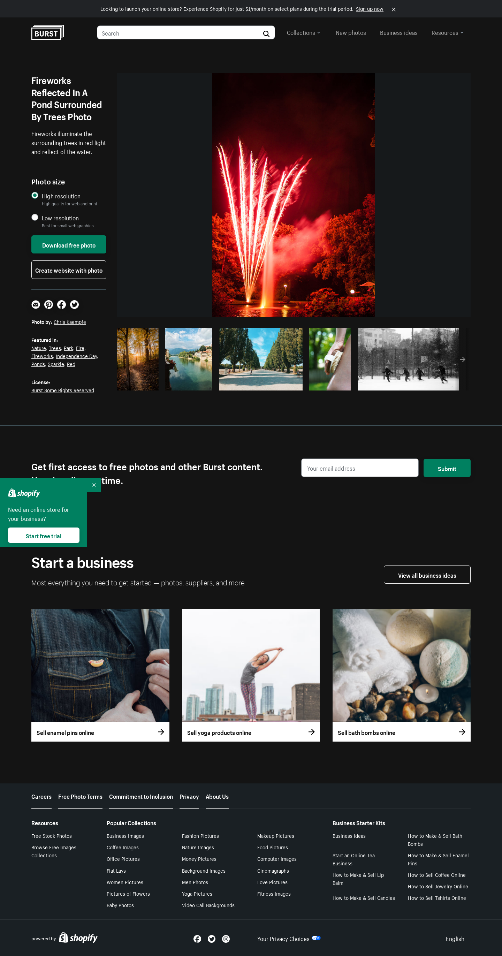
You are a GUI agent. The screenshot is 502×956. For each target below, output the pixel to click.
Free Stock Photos (51, 835)
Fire (80, 347)
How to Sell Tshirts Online (437, 897)
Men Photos (195, 882)
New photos (351, 31)
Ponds (38, 363)
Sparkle (56, 363)
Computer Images (277, 858)
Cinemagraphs (273, 870)
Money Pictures (199, 858)
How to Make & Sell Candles (364, 897)
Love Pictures (272, 882)
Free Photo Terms (80, 795)
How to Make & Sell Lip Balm (358, 878)
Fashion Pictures (200, 835)
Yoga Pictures (197, 893)
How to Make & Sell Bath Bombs (435, 839)
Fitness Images (274, 893)
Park (68, 347)
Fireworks (42, 355)
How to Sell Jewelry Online (438, 886)
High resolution (61, 196)
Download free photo (69, 244)
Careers (41, 795)
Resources (448, 31)
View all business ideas (427, 574)
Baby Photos (120, 905)
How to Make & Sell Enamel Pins (438, 859)
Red (71, 363)
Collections (303, 31)
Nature (38, 347)
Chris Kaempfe (70, 321)
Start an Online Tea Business (354, 859)
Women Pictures (125, 882)
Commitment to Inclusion (141, 795)
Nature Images (198, 847)
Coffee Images (123, 847)
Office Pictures (123, 858)
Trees (55, 347)
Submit (447, 467)
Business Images (125, 835)
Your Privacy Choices (289, 937)
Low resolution (60, 218)
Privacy (189, 795)
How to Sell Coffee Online (437, 874)
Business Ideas (349, 835)
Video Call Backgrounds (208, 905)
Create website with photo (68, 269)
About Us (217, 795)
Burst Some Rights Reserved (62, 390)
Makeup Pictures (275, 835)
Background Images (204, 870)
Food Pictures (272, 847)
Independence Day (76, 355)
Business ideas (399, 31)
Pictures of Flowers (128, 893)
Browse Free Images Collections (53, 851)
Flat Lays (116, 870)
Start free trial (43, 535)
